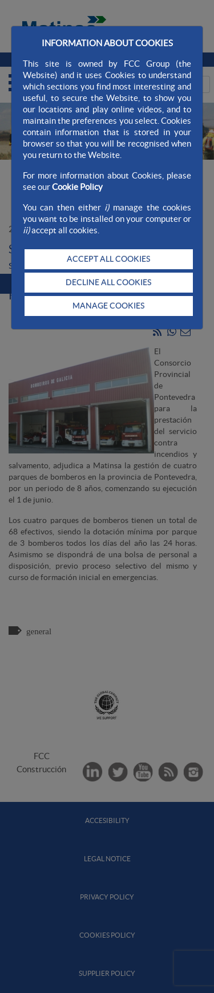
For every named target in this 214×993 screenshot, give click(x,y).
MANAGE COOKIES (108, 305)
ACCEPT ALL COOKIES (108, 259)
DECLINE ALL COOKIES (108, 282)
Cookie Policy (77, 187)
